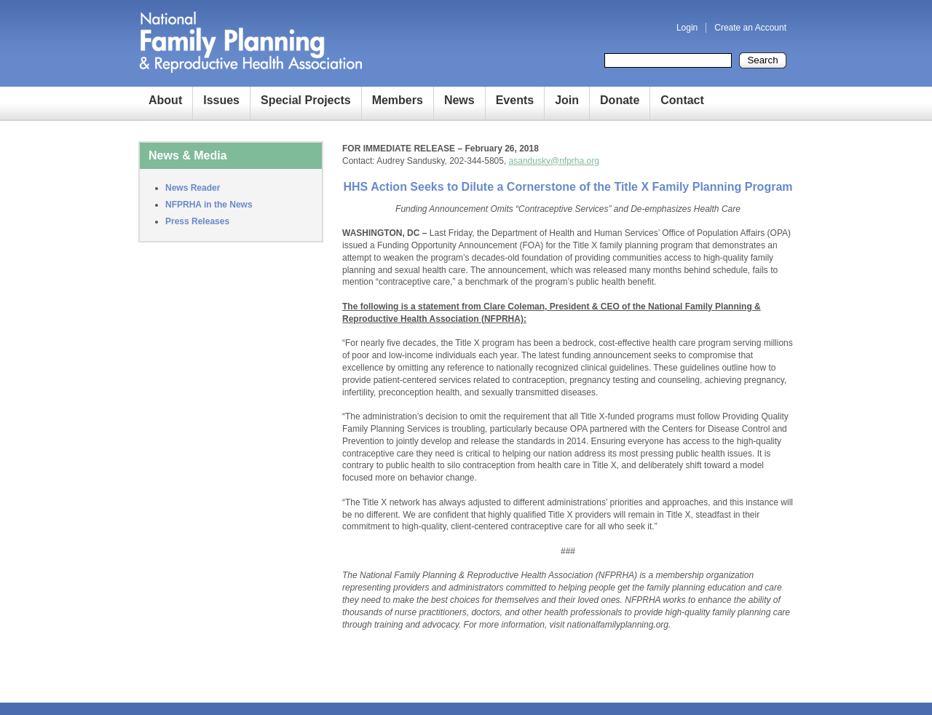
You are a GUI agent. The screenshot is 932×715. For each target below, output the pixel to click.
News (459, 100)
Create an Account (750, 28)
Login (687, 28)
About (165, 100)
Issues (221, 100)
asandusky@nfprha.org (554, 161)
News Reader (192, 188)
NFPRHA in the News (209, 205)
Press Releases (197, 221)
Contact (682, 100)
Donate (619, 100)
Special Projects (306, 100)
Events (515, 100)
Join (567, 100)
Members (397, 100)
